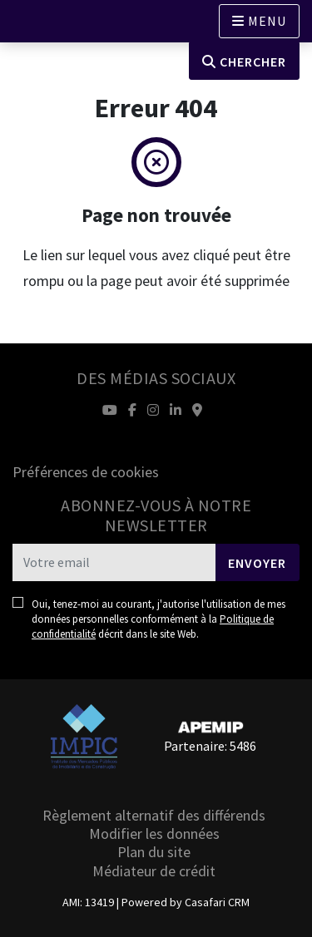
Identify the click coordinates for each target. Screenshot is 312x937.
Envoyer (257, 563)
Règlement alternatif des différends (153, 815)
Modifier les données (154, 833)
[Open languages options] (259, 21)
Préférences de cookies (85, 471)
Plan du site (154, 851)
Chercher (244, 61)
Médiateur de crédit (153, 870)
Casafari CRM (217, 902)
